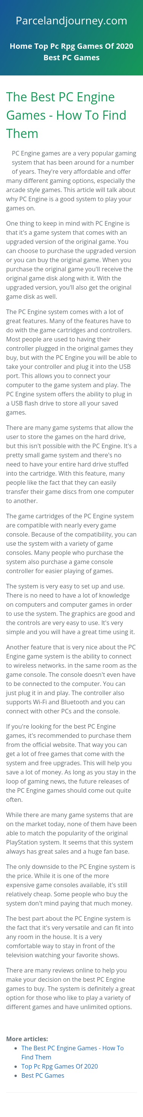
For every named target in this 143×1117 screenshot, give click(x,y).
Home (21, 46)
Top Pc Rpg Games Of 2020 (83, 46)
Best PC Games (71, 57)
